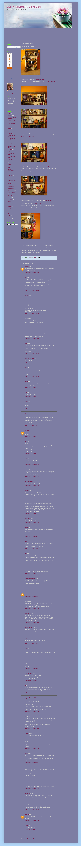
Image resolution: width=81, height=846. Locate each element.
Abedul (26, 381)
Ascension (10, 91)
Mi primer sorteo (12, 183)
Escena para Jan (11, 143)
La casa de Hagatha (30, 259)
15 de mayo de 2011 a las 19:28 (32, 633)
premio (9, 201)
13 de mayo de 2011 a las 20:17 (32, 300)
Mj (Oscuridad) (28, 613)
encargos (10, 130)
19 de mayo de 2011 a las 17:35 (32, 799)
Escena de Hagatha (10, 132)
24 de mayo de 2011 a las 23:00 (32, 820)
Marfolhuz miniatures (29, 358)
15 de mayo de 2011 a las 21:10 (32, 656)
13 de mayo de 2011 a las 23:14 (32, 485)
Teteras (9, 212)
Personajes (10, 199)
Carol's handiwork (29, 481)
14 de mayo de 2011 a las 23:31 (32, 587)
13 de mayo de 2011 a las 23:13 (32, 476)
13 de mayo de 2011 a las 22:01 (32, 396)
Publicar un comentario (28, 833)
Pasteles (10, 195)
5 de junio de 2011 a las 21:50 (31, 829)
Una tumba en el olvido (46, 166)
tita (25, 685)
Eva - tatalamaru (28, 331)
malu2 (26, 804)
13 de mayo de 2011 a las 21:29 (32, 363)
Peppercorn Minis (37, 203)
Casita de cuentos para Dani (12, 118)
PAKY (26, 553)
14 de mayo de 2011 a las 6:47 (31, 548)
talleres (9, 208)
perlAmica (27, 733)
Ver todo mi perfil (11, 93)
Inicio (40, 836)
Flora (26, 441)
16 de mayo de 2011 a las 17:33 (32, 680)
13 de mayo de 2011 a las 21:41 (32, 387)
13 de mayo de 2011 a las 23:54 (32, 522)
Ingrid (26, 458)
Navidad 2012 (11, 188)
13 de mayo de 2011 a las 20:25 (32, 313)
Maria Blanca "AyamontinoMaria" (32, 569)
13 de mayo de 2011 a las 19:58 (32, 290)
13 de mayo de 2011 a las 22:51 (32, 436)
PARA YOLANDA (11, 192)
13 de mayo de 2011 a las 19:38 (32, 272)
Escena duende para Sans (11, 136)
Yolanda (26, 469)
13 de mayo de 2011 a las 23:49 (32, 513)
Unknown (27, 814)
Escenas (10, 149)
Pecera (9, 197)
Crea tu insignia (10, 78)
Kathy (26, 592)
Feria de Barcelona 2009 (11, 160)
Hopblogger (27, 793)
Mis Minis (42, 207)
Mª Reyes (27, 295)
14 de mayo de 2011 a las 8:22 (31, 564)
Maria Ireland (28, 518)
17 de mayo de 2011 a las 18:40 (32, 728)
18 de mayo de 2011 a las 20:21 (32, 762)
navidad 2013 (11, 190)
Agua (9, 113)
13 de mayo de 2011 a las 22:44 (32, 425)
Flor (25, 277)
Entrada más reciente (26, 836)
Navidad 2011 (11, 186)
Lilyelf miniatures (52, 81)
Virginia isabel (28, 430)
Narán (26, 305)
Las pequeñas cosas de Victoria (32, 698)
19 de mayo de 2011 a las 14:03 (32, 788)
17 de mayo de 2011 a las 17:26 (32, 711)
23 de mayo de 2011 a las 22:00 (32, 809)
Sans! (26, 716)
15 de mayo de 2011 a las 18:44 (32, 622)
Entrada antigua (52, 836)
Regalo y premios (12, 203)
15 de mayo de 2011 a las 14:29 (32, 608)
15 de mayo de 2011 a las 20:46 (32, 643)
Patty (26, 541)
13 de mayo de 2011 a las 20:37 (32, 326)
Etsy (9, 151)
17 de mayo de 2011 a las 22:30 (32, 748)
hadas (9, 164)
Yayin (26, 343)
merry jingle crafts (40, 79)
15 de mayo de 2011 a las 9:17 (31, 596)
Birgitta (26, 638)
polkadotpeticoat (28, 673)
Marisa (26, 368)
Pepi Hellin (27, 266)
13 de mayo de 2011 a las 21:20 (32, 353)
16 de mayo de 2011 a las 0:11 (31, 668)
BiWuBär (27, 490)
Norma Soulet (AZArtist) (30, 578)
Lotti (26, 392)
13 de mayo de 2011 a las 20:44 (32, 338)
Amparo (26, 527)
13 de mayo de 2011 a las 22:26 (32, 409)
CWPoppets (46, 133)
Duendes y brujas (12, 123)
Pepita (26, 648)
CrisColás (27, 767)
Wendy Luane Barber (29, 627)
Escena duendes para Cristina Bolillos (11, 140)
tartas (9, 210)
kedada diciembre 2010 (11, 170)
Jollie (26, 661)
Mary (26, 414)
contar (26, 401)
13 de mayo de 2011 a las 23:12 (32, 464)
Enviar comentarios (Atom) (33, 838)
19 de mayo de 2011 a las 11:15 (32, 779)
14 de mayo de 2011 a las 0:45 (31, 536)
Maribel (26, 753)
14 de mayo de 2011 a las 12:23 (32, 573)
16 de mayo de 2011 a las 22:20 (32, 693)
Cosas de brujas (11, 120)
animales (10, 115)
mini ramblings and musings (27, 136)
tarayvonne (27, 784)
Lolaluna (26, 825)
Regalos (10, 206)
